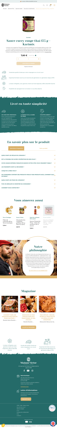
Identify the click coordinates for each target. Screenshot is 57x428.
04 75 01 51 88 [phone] (24, 380)
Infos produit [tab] (43, 148)
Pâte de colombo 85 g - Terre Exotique (8, 221)
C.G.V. (18, 410)
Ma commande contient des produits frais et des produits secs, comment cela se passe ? (28, 175)
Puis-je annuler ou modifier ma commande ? (28, 184)
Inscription (26, 399)
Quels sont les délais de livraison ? (28, 155)
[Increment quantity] (38, 59)
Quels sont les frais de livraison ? (28, 180)
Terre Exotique (7, 217)
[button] (3, 425)
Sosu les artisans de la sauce (34, 218)
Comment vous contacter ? (28, 187)
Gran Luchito (47, 217)
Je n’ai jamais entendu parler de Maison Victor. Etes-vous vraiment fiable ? (28, 163)
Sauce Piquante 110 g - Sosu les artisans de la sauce (35, 224)
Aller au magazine (28, 327)
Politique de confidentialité (23, 412)
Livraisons (19, 415)
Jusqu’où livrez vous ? (28, 170)
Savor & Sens (19, 217)
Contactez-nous (25, 386)
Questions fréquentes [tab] (16, 148)
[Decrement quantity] (18, 59)
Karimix (28, 37)
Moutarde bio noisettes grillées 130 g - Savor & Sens (21, 222)
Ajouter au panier (28, 63)
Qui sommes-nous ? (21, 407)
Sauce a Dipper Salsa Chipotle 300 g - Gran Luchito (48, 222)
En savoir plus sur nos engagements (38, 270)
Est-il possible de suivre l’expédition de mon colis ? (28, 159)
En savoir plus (48, 52)
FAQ (18, 413)
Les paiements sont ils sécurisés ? (28, 167)
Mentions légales (20, 408)
